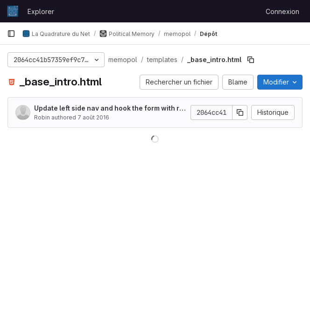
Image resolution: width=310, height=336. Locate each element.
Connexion (282, 11)
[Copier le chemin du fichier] (250, 59)
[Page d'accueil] (12, 11)
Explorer (41, 11)
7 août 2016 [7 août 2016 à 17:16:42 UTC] (93, 117)
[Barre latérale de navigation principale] (11, 33)
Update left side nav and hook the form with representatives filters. (108, 108)
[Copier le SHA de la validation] (239, 112)
